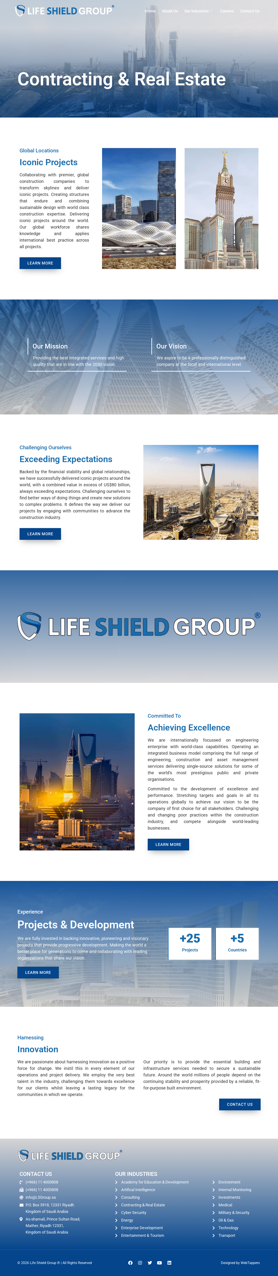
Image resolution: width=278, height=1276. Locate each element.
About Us (170, 11)
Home (150, 11)
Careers (227, 11)
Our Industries (198, 11)
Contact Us (250, 11)
